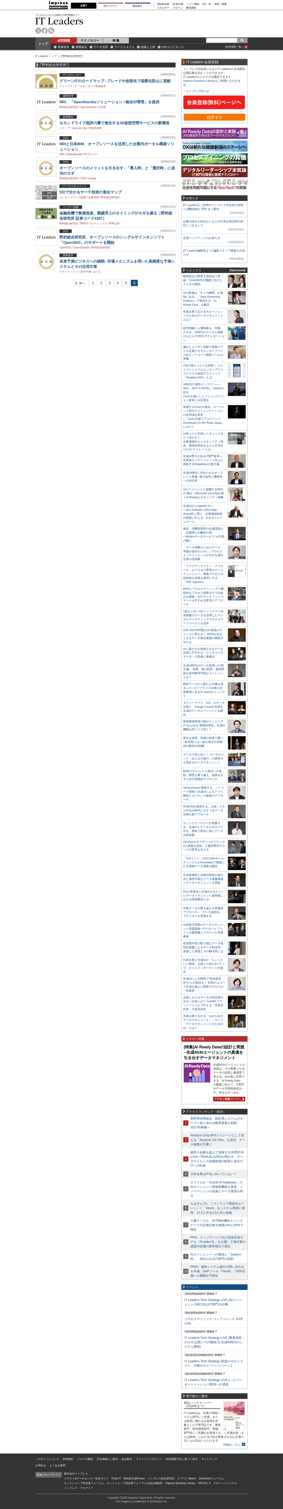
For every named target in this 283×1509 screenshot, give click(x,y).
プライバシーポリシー (149, 1459)
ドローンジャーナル (225, 1483)
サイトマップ (209, 1459)
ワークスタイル (124, 47)
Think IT (116, 1478)
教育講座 (191, 8)
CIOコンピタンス (173, 47)
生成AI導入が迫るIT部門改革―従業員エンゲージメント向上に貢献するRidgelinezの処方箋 (203, 460)
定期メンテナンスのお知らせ (201, 238)
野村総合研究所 (68, 107)
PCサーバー (91, 154)
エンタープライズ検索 (72, 197)
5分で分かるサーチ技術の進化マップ (90, 192)
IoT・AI (207, 4)
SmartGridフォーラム (211, 1478)
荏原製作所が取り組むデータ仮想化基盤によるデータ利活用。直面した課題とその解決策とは (203, 947)
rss (51, 31)
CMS (83, 178)
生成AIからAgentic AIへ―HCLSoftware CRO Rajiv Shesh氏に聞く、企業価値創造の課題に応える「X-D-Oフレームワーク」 (203, 513)
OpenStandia (88, 107)
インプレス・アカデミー (78, 1488)
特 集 (116, 40)
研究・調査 (220, 4)
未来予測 (85, 271)
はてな (97, 271)
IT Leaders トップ (46, 56)
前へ (79, 283)
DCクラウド (110, 6)
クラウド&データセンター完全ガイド (86, 1478)
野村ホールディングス (93, 223)
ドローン (178, 8)
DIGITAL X (204, 1483)
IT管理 (102, 107)
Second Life (79, 128)
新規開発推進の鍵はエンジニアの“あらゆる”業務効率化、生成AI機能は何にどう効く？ (204, 725)
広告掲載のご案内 (107, 1459)
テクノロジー (90, 40)
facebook (45, 31)
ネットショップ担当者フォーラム (84, 1483)
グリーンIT (65, 86)
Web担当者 (163, 4)
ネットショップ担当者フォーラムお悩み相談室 (135, 1483)
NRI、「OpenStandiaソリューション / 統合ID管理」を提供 (109, 102)
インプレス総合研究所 (161, 1478)
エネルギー (163, 8)
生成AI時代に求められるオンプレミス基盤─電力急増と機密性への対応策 (203, 476)
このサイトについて (47, 1459)
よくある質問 (57, 1465)
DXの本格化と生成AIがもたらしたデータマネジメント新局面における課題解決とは (203, 895)
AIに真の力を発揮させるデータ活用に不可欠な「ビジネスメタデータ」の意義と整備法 (203, 652)
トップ (43, 44)
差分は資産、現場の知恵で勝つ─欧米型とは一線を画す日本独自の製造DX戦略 (203, 742)
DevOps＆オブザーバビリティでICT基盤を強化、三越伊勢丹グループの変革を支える (204, 845)
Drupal (92, 178)
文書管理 (93, 197)
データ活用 (101, 47)
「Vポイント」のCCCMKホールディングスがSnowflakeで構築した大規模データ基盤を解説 (204, 862)
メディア (64, 128)
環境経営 (100, 86)
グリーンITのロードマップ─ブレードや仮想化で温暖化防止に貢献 (115, 81)
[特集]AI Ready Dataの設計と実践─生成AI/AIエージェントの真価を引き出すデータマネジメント (214, 1052)
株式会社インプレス (76, 1473)
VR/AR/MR (94, 128)
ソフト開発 (193, 4)
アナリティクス (68, 271)
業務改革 (63, 47)
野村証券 (114, 223)
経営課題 (64, 40)
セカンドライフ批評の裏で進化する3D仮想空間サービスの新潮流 (114, 123)
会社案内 (126, 1459)
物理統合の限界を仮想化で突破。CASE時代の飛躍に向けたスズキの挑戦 (202, 280)
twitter (38, 31)
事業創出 (81, 47)
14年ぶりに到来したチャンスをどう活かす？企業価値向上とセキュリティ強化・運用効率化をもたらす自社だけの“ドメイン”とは (203, 441)
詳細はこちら (232, 1444)
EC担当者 (178, 4)
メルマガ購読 (85, 1459)
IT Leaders (59, 21)
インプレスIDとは (197, 91)
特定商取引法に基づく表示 (182, 1459)
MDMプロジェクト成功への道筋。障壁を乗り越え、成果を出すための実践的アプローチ (203, 775)
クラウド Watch (186, 1478)
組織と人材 (148, 47)
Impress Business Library (199, 80)
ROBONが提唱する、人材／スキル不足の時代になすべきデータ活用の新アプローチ (204, 810)
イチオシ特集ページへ (228, 1099)
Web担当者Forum (134, 1478)
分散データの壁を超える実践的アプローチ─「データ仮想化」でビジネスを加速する (203, 912)
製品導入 (137, 6)
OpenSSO (65, 247)
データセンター (84, 86)
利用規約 (68, 1459)
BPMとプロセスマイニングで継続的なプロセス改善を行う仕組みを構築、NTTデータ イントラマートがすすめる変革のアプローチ (203, 596)
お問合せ (40, 1465)
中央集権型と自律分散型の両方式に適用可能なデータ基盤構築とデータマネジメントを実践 (203, 879)
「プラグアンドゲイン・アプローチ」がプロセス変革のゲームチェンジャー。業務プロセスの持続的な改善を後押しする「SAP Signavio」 (203, 574)
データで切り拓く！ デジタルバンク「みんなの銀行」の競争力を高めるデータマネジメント (203, 758)
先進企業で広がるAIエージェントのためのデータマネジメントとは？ (203, 315)
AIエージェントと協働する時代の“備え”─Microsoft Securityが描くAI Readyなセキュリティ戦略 (203, 493)
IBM (61, 154)
